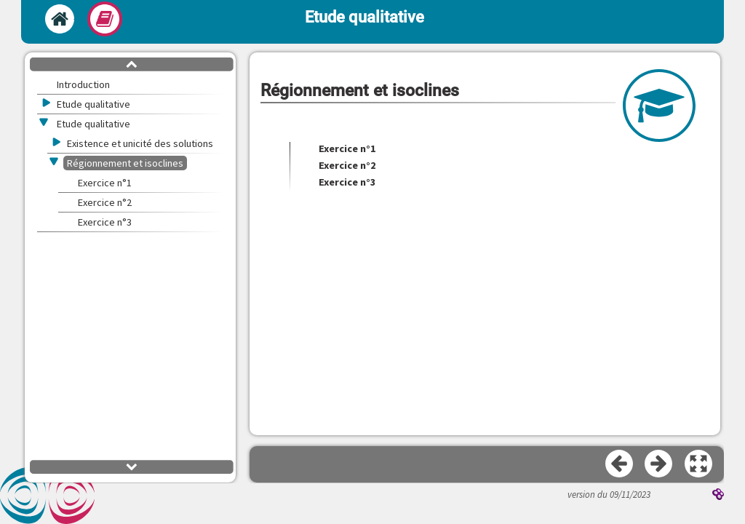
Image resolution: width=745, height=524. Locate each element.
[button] (699, 464)
